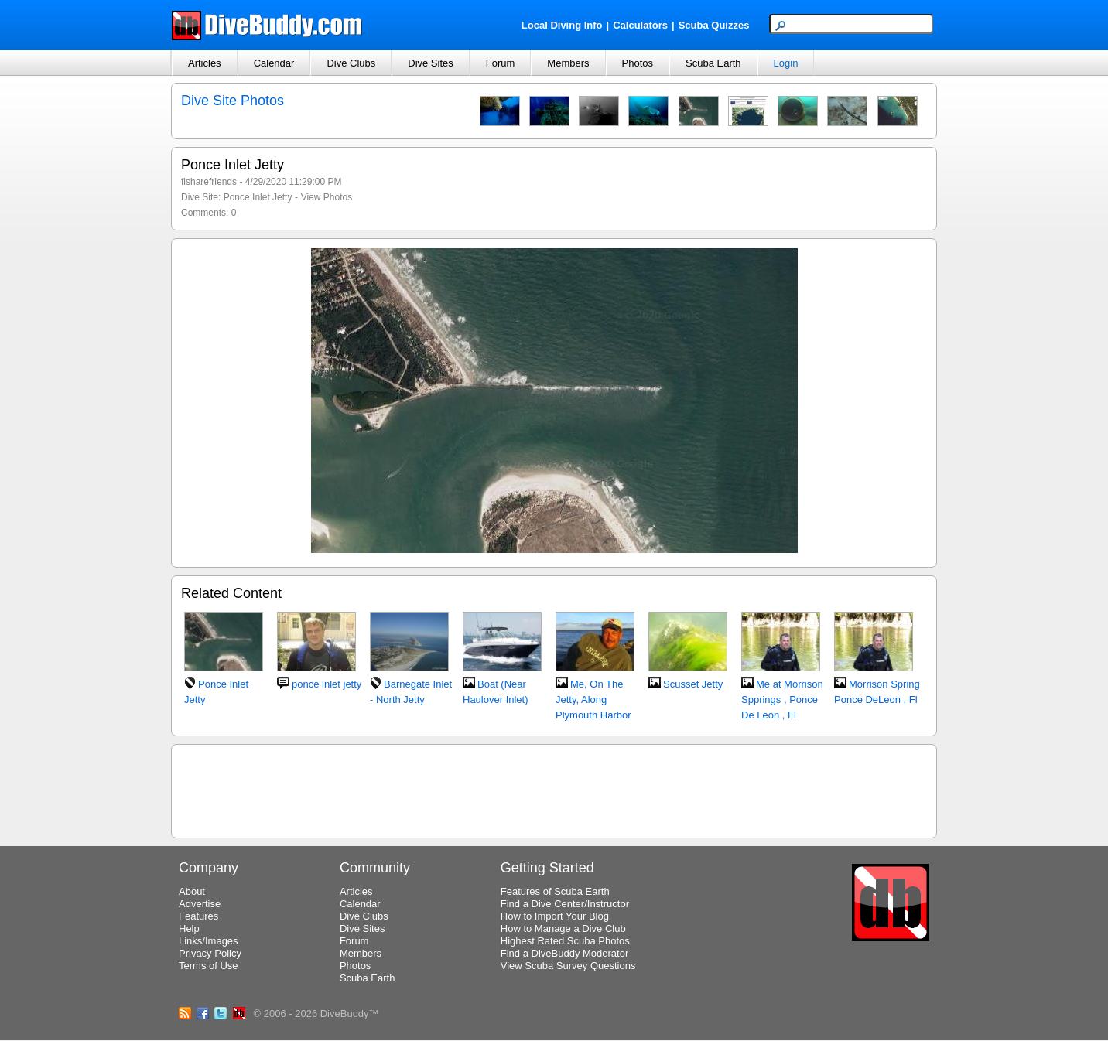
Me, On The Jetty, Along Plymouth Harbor (593, 699)
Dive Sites (430, 63)
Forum (500, 63)
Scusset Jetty (693, 684)
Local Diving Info (562, 25)
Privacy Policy (210, 953)
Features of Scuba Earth (555, 891)
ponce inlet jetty (326, 684)
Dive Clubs (351, 63)
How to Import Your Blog (555, 916)
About (192, 891)
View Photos (327, 197)
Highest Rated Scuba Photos (565, 941)
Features (198, 916)
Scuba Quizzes (714, 25)
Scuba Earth (713, 63)
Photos (637, 63)
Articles (204, 63)
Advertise (200, 904)
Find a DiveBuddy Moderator (564, 953)
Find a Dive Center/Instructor (565, 904)
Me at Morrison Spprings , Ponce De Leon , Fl (782, 699)
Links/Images (208, 941)
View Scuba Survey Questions (568, 965)
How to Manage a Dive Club (563, 928)
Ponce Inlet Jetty (258, 197)
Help (189, 928)
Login (786, 63)
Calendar (274, 63)
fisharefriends (209, 181)
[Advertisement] (554, 789)
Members (568, 63)
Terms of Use (208, 965)
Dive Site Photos (232, 100)
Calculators (640, 25)
